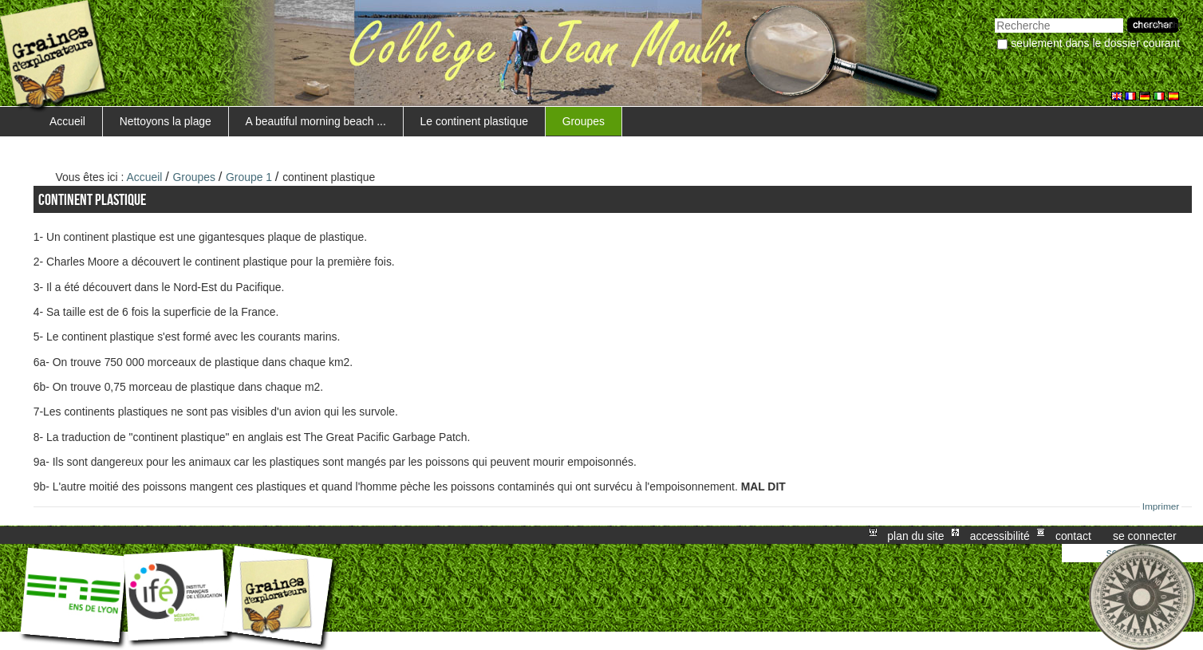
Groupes (583, 121)
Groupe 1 (249, 177)
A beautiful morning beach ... (316, 121)
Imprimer (1161, 506)
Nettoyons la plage (165, 121)
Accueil (67, 121)
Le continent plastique (474, 121)
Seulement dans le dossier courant (1095, 43)
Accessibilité (1000, 535)
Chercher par (994, 16)
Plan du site (915, 535)
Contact (1073, 535)
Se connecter (1145, 535)
